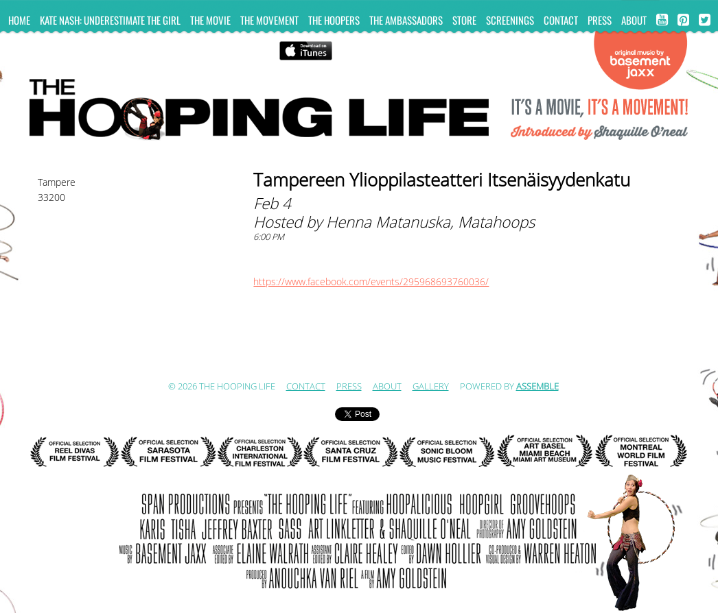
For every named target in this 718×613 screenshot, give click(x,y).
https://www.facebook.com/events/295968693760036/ (371, 282)
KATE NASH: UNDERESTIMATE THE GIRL (110, 19)
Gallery (431, 386)
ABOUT (634, 19)
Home (19, 19)
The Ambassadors (406, 19)
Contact (561, 19)
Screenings (510, 19)
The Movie (210, 19)
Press (600, 19)
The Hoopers (334, 19)
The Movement (269, 19)
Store (464, 19)
